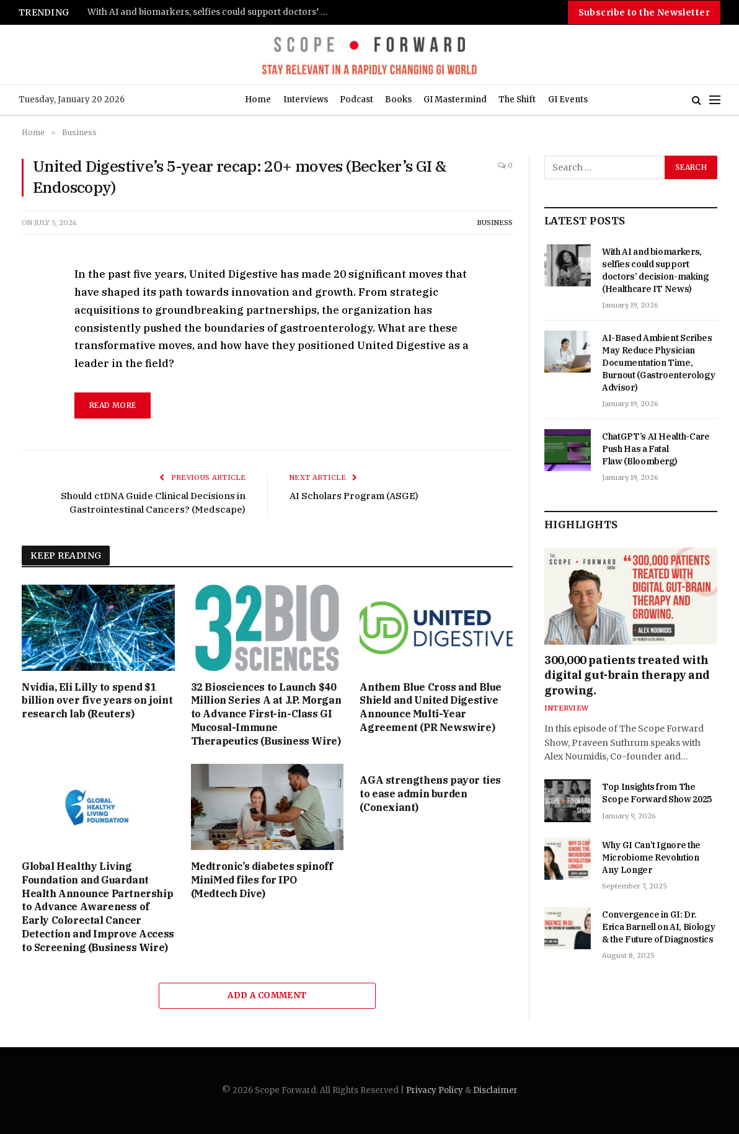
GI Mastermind (455, 99)
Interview (566, 708)
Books (398, 99)
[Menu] (714, 100)
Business (495, 222)
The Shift (517, 99)
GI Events (568, 99)
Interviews (305, 99)
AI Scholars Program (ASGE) (354, 496)
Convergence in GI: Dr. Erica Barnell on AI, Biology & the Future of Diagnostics (658, 927)
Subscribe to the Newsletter (644, 12)
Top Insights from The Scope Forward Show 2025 (657, 793)
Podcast (356, 99)
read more (112, 405)
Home (258, 99)
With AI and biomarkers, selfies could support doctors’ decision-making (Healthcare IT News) (211, 12)
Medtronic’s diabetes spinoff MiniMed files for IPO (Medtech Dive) (262, 880)
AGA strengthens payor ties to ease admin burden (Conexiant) (430, 793)
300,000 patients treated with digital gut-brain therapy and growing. (627, 675)
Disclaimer (495, 1090)
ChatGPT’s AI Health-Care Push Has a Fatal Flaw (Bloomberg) (656, 449)
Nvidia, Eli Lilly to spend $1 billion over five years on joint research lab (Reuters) (97, 700)
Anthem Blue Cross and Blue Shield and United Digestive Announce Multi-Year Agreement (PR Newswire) (431, 707)
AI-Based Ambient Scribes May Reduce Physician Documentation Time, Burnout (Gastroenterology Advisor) (658, 362)
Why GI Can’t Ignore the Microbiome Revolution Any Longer (651, 857)
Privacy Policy (434, 1090)
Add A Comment (267, 995)
